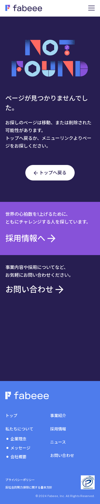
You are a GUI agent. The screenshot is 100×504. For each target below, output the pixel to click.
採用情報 (58, 429)
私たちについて (19, 429)
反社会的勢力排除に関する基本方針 (28, 487)
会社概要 (18, 457)
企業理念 (18, 439)
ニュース (58, 442)
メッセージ (20, 448)
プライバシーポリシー (20, 480)
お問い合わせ (62, 455)
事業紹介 (58, 415)
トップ (11, 415)
